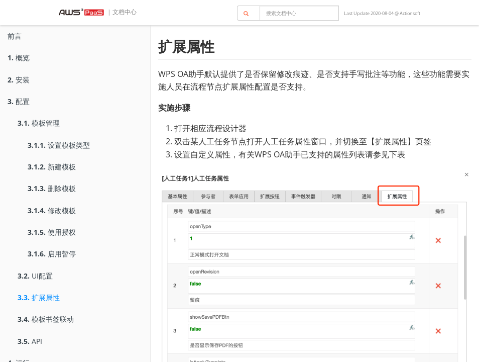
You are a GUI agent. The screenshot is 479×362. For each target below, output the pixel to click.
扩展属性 (39, 297)
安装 (19, 79)
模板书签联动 (46, 319)
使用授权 (52, 232)
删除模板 (52, 188)
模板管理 (39, 123)
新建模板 (52, 166)
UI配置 (35, 276)
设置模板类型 (59, 145)
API (30, 341)
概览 (19, 57)
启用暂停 (52, 253)
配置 (19, 101)
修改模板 (52, 210)
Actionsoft (410, 13)
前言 (15, 36)
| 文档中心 (121, 12)
